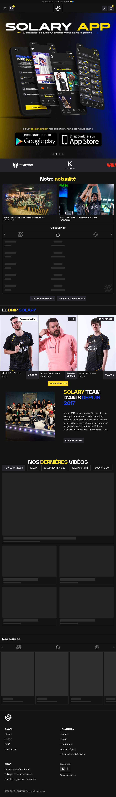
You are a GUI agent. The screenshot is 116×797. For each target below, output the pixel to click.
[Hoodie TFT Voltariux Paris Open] (58, 343)
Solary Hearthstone (54, 468)
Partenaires (10, 749)
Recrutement (66, 744)
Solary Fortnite (80, 468)
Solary (33, 468)
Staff (7, 744)
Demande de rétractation (17, 769)
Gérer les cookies (68, 775)
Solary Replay (102, 468)
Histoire (8, 734)
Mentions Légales (68, 749)
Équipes (8, 739)
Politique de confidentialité (72, 754)
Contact (64, 734)
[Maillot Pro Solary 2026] (19, 343)
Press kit (63, 739)
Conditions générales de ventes (20, 779)
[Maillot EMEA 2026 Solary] (96, 343)
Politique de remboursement (19, 774)
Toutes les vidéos (14, 468)
